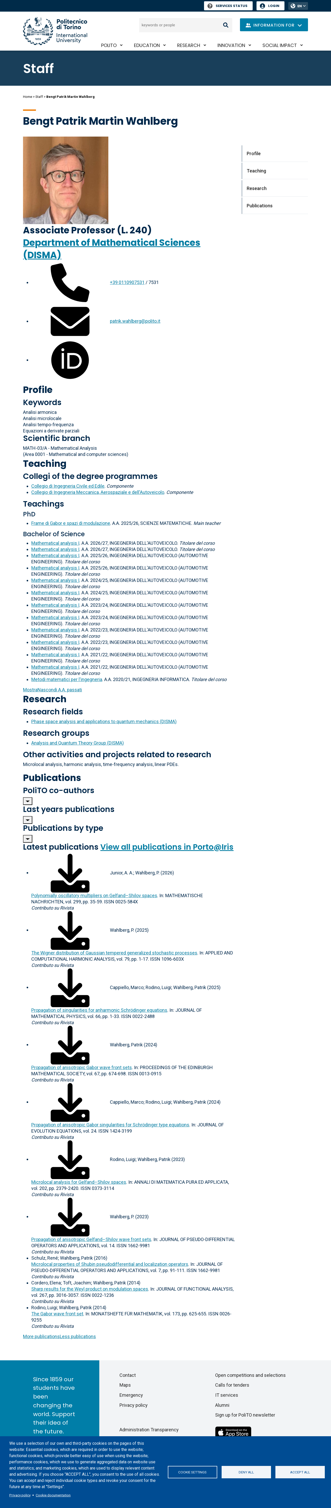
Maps (125, 1385)
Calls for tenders (232, 1385)
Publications (52, 777)
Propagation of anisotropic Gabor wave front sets (81, 1067)
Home (27, 97)
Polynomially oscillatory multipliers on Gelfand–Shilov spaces (94, 895)
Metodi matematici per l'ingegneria (66, 679)
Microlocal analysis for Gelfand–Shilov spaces (78, 1182)
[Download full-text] (70, 872)
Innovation (231, 45)
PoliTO (109, 45)
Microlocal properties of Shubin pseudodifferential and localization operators (109, 1264)
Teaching (44, 463)
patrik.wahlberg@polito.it (135, 321)
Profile (37, 389)
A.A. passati (52, 689)
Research (188, 45)
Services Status (227, 5)
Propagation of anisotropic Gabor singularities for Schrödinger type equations (110, 1124)
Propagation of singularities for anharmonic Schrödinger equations (99, 1010)
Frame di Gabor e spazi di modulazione (70, 523)
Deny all (246, 1472)
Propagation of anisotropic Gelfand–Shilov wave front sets (91, 1239)
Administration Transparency (149, 1429)
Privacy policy (20, 1495)
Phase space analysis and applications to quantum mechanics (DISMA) (104, 721)
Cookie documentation (53, 1495)
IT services (226, 1395)
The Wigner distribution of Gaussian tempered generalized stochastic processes (114, 953)
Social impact (279, 45)
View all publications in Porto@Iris (167, 847)
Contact (127, 1375)
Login (273, 5)
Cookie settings (192, 1472)
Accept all (300, 1472)
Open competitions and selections (250, 1375)
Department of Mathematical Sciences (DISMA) (111, 248)
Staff (39, 97)
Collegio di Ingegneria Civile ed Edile (67, 486)
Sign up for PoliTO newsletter (245, 1415)
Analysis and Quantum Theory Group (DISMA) (77, 743)
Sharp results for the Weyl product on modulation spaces (89, 1289)
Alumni (222, 1405)
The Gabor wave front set (57, 1313)
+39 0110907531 (127, 282)
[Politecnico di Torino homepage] (55, 31)
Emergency (131, 1395)
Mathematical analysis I (55, 543)
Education (147, 45)
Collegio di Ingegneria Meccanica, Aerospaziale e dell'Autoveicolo (97, 492)
